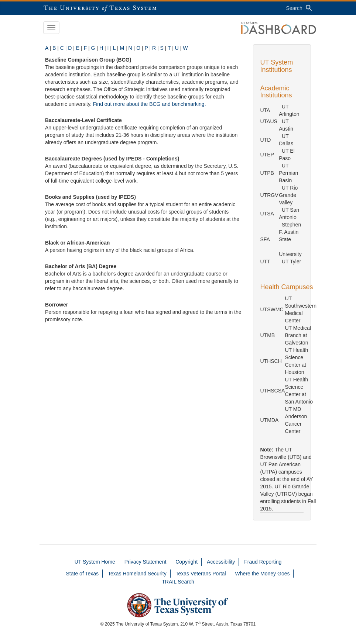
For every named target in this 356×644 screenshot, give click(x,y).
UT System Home (95, 562)
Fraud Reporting (262, 562)
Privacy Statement (145, 562)
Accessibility (221, 562)
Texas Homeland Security (137, 574)
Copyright (186, 562)
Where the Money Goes (262, 574)
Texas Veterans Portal (201, 574)
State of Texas (82, 574)
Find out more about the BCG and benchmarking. (149, 104)
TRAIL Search (178, 582)
